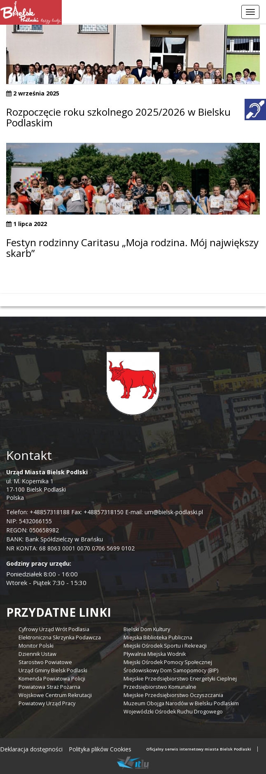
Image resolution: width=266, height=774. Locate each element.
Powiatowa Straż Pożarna (49, 686)
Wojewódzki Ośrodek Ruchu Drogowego (173, 711)
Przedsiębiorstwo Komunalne (160, 686)
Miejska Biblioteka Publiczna (158, 637)
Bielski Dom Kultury (147, 629)
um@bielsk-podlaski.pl (173, 512)
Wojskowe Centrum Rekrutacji (55, 695)
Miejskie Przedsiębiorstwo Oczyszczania (173, 695)
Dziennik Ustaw (37, 653)
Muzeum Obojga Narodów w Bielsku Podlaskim (181, 703)
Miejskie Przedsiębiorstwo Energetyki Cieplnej (180, 678)
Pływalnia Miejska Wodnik (155, 653)
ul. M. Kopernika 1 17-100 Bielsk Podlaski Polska (47, 484)
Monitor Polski (36, 645)
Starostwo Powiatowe (45, 662)
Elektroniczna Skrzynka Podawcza (60, 637)
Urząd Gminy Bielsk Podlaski (53, 670)
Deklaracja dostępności (31, 749)
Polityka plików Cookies (100, 749)
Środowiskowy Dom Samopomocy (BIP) (171, 670)
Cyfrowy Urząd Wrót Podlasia (54, 629)
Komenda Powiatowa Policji (52, 678)
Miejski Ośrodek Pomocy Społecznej (168, 662)
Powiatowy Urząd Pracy (47, 703)
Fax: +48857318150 (97, 512)
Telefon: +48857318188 (38, 512)
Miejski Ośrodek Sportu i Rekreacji (165, 645)
